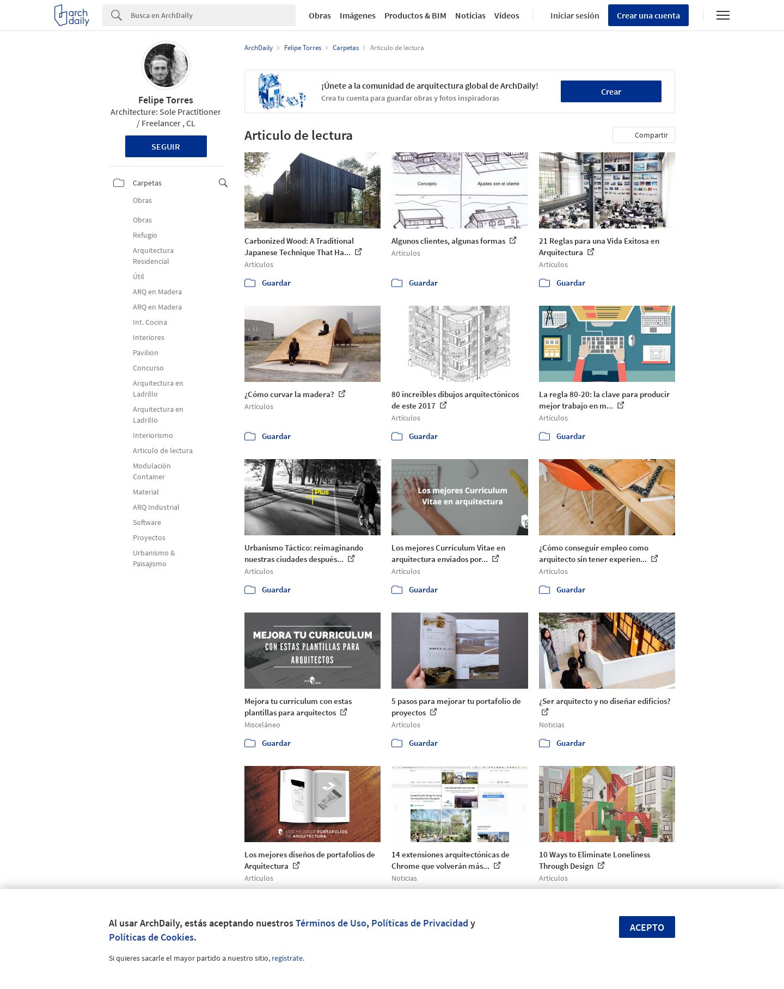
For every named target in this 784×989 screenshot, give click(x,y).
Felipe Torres (165, 100)
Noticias (470, 15)
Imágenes (358, 15)
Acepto (647, 927)
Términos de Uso (331, 923)
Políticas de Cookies (151, 937)
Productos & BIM (415, 15)
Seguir (165, 146)
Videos (506, 15)
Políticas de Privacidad (419, 923)
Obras (320, 15)
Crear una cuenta (648, 15)
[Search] (213, 15)
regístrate (287, 958)
